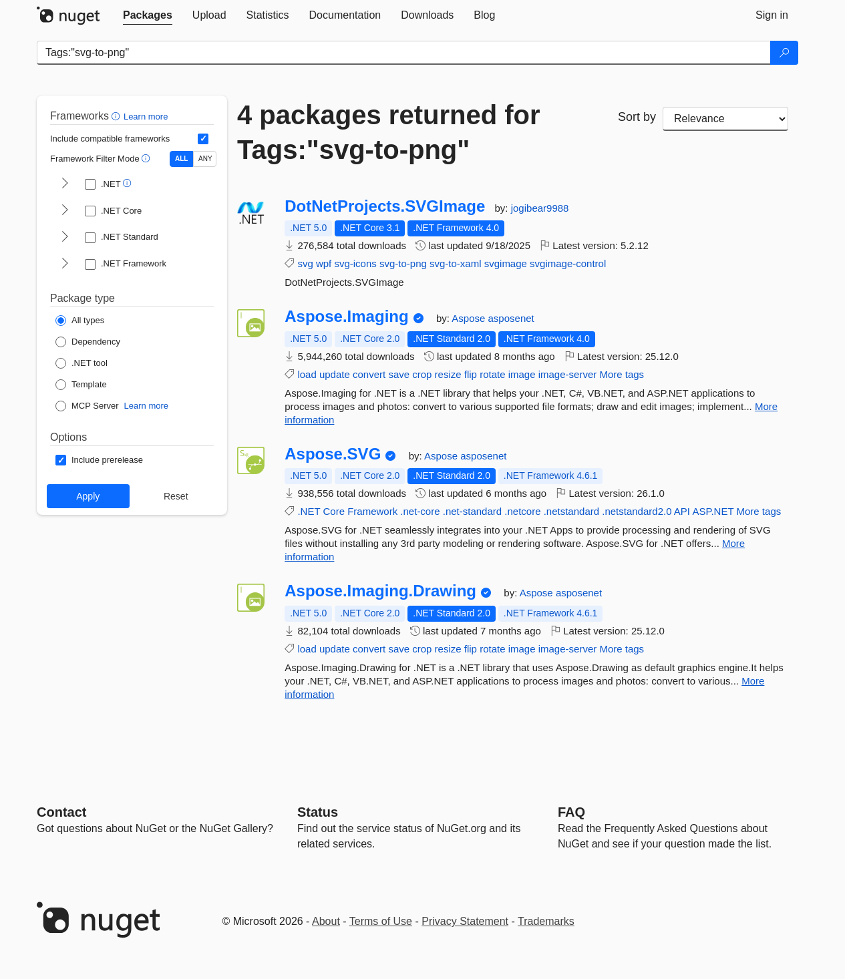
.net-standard (472, 511)
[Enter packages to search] (404, 53)
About (326, 921)
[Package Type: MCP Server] (87, 406)
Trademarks (546, 921)
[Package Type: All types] (80, 320)
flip (470, 374)
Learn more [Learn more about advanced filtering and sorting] (146, 117)
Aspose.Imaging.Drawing (380, 591)
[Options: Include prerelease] (99, 460)
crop (422, 374)
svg (305, 263)
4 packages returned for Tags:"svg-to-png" (388, 132)
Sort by (637, 117)
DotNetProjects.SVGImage (385, 206)
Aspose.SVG (333, 454)
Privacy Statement (464, 921)
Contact (61, 812)
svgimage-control (568, 263)
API (682, 511)
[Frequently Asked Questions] (571, 812)
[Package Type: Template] (81, 384)
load (306, 374)
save (398, 374)
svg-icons (355, 263)
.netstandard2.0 (636, 511)
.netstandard (571, 511)
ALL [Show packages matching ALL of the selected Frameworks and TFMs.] (181, 158)
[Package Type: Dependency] (88, 342)
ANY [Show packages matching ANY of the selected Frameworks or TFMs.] (205, 158)
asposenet (511, 318)
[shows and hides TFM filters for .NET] (64, 184)
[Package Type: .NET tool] (81, 363)
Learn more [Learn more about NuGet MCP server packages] (146, 406)
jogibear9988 (540, 208)
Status (317, 812)
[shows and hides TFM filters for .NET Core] (64, 211)
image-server (567, 374)
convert (369, 374)
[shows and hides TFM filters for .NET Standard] (64, 237)
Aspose (470, 318)
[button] (117, 116)
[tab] (147, 15)
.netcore (522, 511)
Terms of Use (380, 921)
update (334, 374)
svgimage (505, 263)
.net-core (420, 511)
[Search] (784, 53)
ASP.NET (712, 511)
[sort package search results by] (725, 119)
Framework (372, 511)
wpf (323, 263)
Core (334, 511)
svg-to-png (403, 263)
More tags (621, 374)
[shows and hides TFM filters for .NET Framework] (64, 264)
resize (448, 374)
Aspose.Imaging (346, 316)
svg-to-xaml (456, 263)
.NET (308, 511)
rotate (492, 374)
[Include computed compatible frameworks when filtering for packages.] (203, 139)
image (522, 374)
